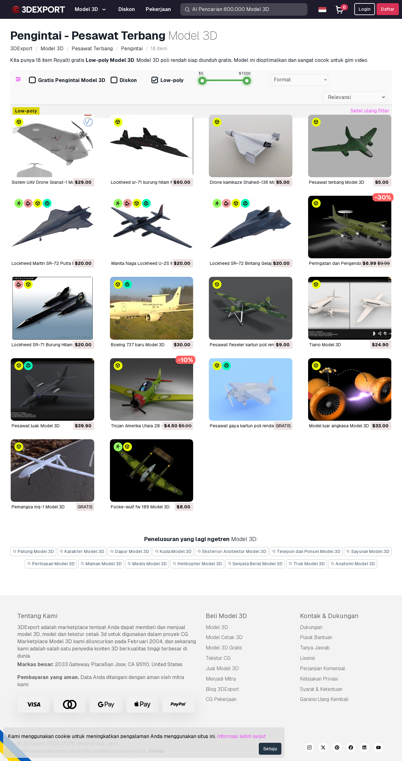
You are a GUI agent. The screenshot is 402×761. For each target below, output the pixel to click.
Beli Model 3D (226, 616)
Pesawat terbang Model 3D (336, 182)
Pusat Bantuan (316, 637)
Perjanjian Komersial (322, 668)
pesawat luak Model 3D (36, 426)
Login (365, 9)
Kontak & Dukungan (329, 616)
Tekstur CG (218, 658)
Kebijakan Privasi (319, 679)
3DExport (28, 627)
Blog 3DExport (222, 689)
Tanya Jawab (315, 647)
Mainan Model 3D (101, 564)
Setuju (270, 749)
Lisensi (307, 658)
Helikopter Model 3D (197, 564)
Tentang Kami (37, 616)
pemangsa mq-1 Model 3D (38, 507)
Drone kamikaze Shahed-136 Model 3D (249, 182)
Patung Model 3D (33, 551)
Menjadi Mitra (221, 679)
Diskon (124, 80)
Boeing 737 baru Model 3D (138, 345)
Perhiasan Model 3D (51, 564)
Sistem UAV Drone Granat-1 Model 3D (50, 182)
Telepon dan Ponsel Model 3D (306, 551)
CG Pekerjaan (221, 699)
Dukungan (311, 627)
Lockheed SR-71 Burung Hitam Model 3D (52, 345)
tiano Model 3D (325, 345)
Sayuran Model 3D (367, 551)
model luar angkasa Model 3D (339, 426)
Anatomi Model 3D (352, 564)
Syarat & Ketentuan (321, 689)
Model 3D (217, 627)
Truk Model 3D (306, 564)
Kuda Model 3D (173, 551)
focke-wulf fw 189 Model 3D (140, 507)
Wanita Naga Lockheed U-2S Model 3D (150, 263)
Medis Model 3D (147, 564)
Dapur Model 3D (129, 551)
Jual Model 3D (222, 668)
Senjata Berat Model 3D (255, 564)
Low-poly (167, 80)
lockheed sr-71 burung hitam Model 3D (150, 182)
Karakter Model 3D (82, 551)
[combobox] (299, 80)
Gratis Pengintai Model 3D (67, 80)
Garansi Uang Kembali (324, 699)
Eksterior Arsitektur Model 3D (231, 551)
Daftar (387, 9)
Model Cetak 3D (224, 637)
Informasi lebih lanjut (241, 736)
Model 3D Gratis (224, 647)
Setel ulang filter (369, 110)
